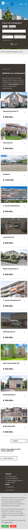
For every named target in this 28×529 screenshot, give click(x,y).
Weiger (13, 526)
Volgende (15, 441)
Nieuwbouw (10, 490)
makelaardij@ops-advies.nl (15, 480)
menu (21, 4)
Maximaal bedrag (18, 34)
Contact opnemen (8, 458)
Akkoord (5, 526)
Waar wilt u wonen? (7, 28)
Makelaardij (10, 487)
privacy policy (9, 522)
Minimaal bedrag (6, 34)
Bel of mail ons (14, 84)
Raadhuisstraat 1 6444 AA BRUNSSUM (11, 477)
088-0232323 (11, 482)
